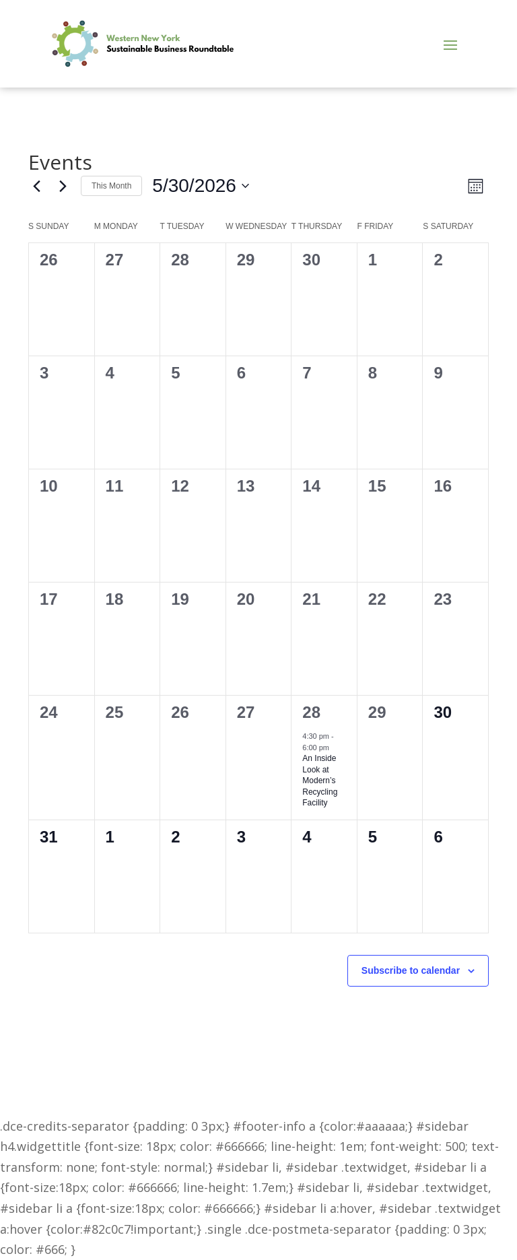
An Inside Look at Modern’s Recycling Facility (319, 780)
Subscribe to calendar (410, 970)
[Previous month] (36, 186)
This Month (111, 186)
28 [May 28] (311, 712)
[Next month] (63, 186)
